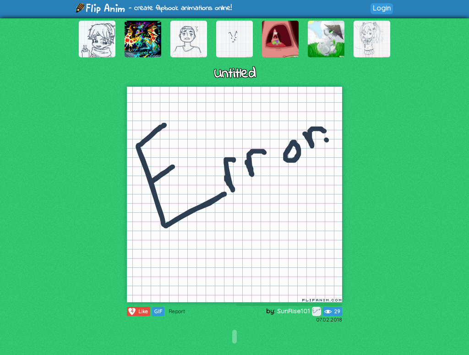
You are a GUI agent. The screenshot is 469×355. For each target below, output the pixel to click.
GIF (158, 311)
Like (137, 311)
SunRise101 (299, 311)
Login (382, 8)
